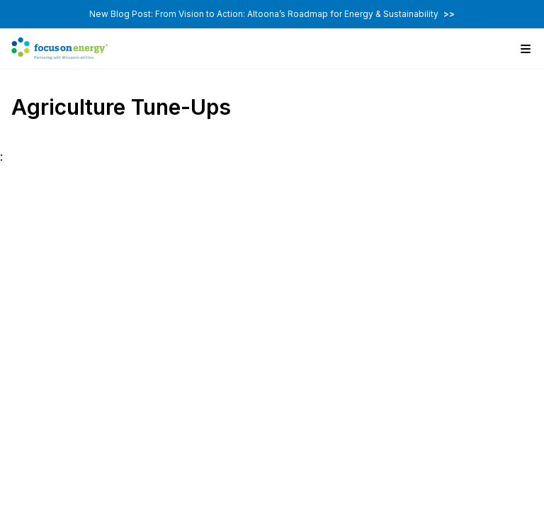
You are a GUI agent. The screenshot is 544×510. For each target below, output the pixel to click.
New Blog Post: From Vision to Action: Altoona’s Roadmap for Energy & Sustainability (272, 13)
